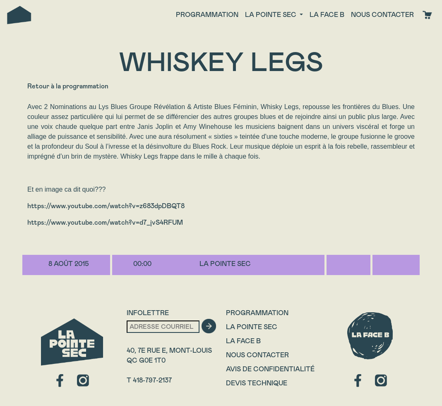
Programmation (207, 14)
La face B (327, 14)
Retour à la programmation (67, 86)
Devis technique (256, 383)
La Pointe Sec (251, 327)
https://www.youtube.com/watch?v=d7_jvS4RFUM (105, 222)
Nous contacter (382, 14)
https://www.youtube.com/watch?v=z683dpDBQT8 (106, 206)
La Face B (243, 341)
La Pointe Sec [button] (271, 14)
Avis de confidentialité (270, 369)
